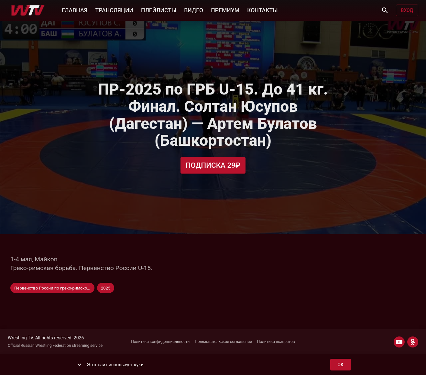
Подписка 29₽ (213, 165)
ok (340, 365)
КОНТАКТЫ (262, 9)
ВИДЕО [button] (193, 9)
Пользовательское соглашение (223, 341)
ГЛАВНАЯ (74, 9)
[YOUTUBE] (399, 341)
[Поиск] (385, 10)
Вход (407, 10)
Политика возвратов (276, 341)
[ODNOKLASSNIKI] (412, 341)
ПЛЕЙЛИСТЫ (158, 9)
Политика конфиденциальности (160, 341)
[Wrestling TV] (28, 10)
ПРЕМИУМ (225, 9)
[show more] (79, 364)
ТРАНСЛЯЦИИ (114, 9)
